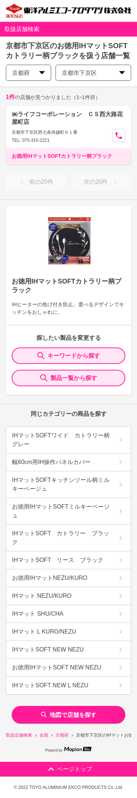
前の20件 (35, 182)
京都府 (62, 735)
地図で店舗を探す (68, 715)
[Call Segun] (118, 135)
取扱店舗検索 (19, 735)
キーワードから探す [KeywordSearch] (68, 355)
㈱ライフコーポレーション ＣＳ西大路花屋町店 (67, 118)
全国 (43, 735)
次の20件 (101, 182)
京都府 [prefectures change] (28, 73)
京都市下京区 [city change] (93, 73)
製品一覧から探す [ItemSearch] (68, 377)
